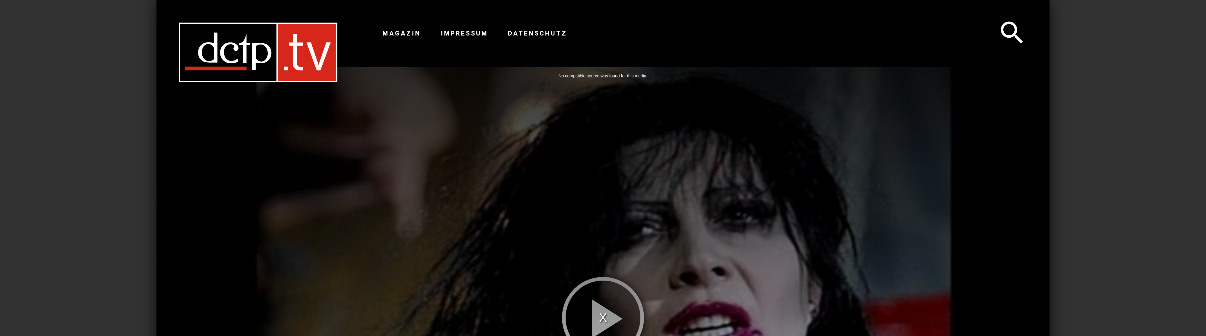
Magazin (402, 33)
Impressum (464, 33)
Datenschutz (537, 33)
